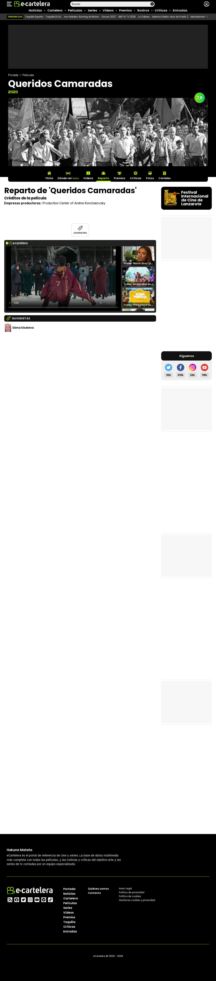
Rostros (143, 10)
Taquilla (69, 922)
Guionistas (80, 233)
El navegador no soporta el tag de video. (63, 278)
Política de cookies (130, 896)
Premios (125, 10)
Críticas (161, 10)
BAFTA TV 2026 (127, 16)
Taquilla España (34, 16)
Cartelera (54, 10)
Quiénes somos (98, 888)
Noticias (35, 10)
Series (92, 10)
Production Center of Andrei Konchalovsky (73, 203)
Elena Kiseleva (23, 328)
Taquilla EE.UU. (54, 16)
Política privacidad (131, 892)
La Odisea (144, 16)
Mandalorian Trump (202, 16)
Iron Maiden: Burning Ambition (81, 16)
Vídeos (108, 10)
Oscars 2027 (108, 16)
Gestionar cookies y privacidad (137, 900)
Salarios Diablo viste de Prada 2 (170, 16)
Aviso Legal (125, 888)
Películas (75, 10)
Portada (13, 75)
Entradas (180, 10)
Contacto (94, 893)
